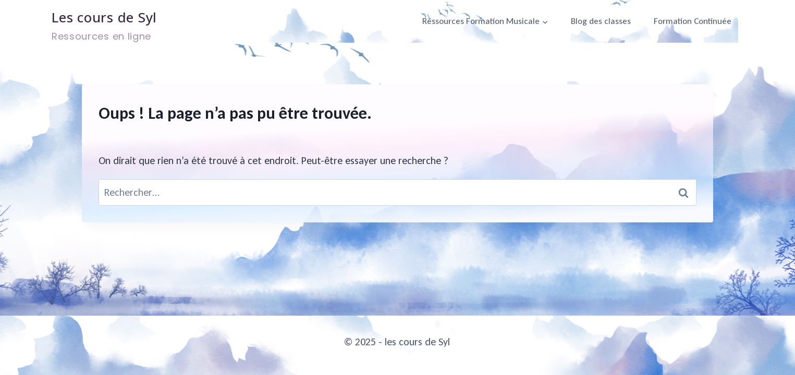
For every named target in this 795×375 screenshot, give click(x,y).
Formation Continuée (692, 21)
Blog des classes (601, 21)
